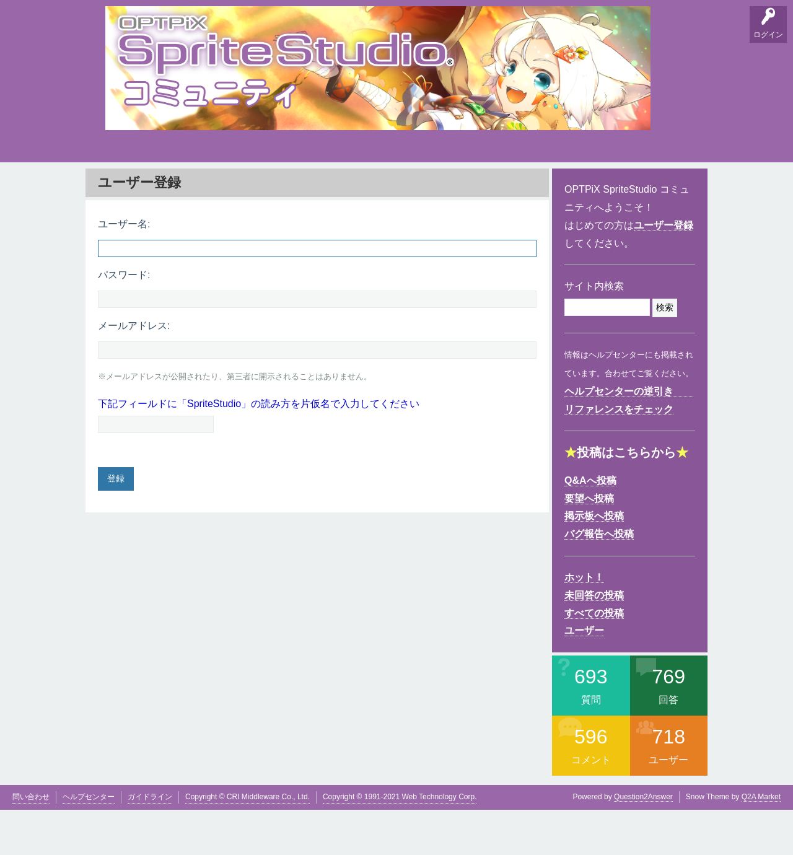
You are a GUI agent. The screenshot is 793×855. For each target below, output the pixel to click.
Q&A (118, 186)
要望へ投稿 (589, 543)
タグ (314, 183)
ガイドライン (150, 842)
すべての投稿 (594, 657)
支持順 (276, 186)
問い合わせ (31, 842)
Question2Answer (643, 842)
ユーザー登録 (663, 270)
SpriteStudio (667, 186)
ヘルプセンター (89, 842)
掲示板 (195, 186)
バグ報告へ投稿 (599, 579)
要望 (156, 186)
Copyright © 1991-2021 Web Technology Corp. (400, 842)
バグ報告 (235, 186)
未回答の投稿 (594, 640)
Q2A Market (761, 842)
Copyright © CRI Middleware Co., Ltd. (247, 842)
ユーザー (584, 675)
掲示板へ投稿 (594, 561)
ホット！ (584, 622)
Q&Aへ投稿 (590, 525)
